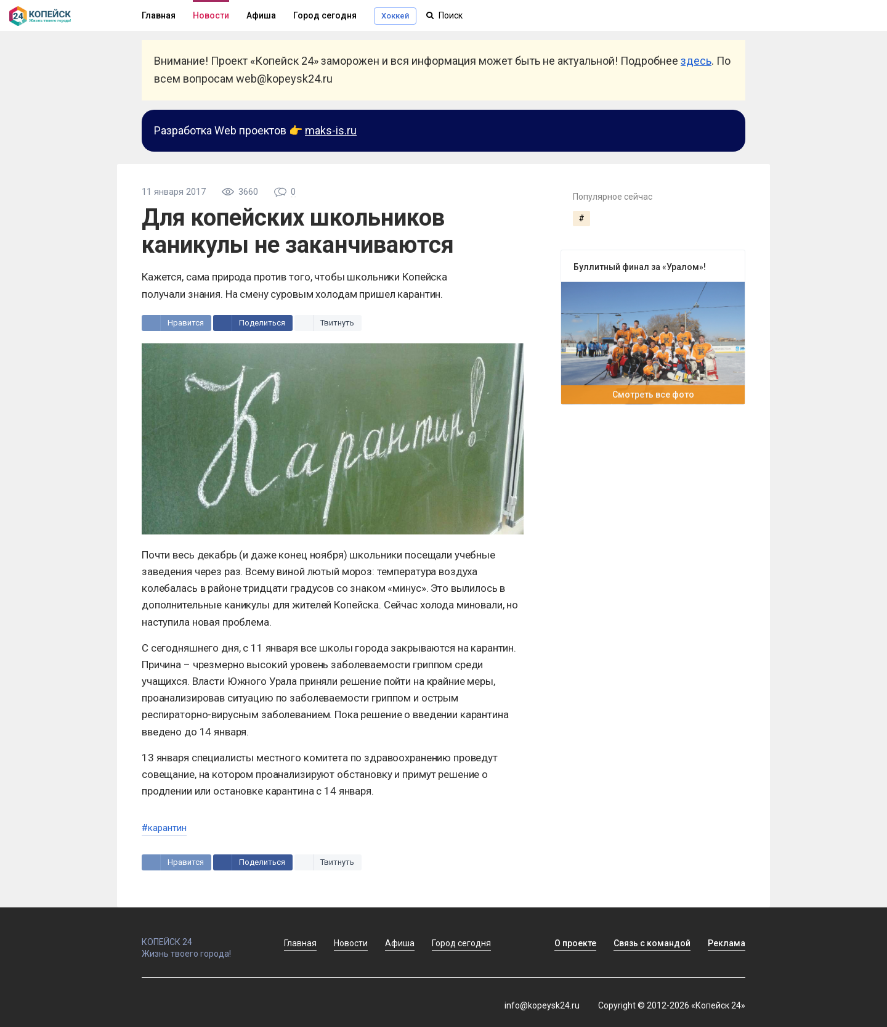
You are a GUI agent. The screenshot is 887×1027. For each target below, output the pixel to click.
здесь (696, 60)
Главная (159, 15)
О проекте (575, 943)
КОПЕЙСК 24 (199, 936)
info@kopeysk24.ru (542, 1005)
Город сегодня (325, 15)
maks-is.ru (331, 130)
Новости (211, 15)
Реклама (726, 943)
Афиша (261, 15)
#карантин (164, 827)
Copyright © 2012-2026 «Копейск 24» (671, 1005)
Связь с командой (652, 943)
